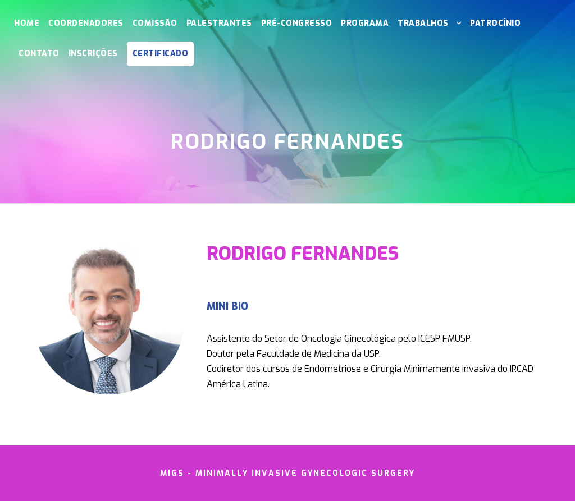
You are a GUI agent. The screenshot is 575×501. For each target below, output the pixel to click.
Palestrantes (219, 23)
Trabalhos (423, 23)
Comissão (155, 23)
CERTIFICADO (161, 53)
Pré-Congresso (296, 23)
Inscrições (93, 53)
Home (26, 23)
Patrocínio (495, 23)
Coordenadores (86, 23)
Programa (365, 23)
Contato (39, 53)
